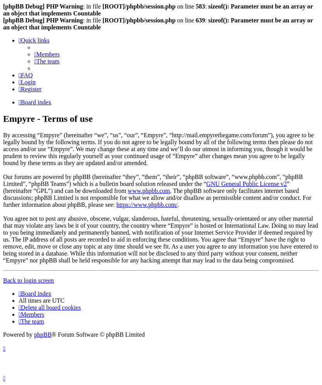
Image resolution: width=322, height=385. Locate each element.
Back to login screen (28, 280)
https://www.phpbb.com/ (147, 204)
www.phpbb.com (149, 190)
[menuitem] (47, 54)
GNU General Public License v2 (246, 184)
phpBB (42, 334)
